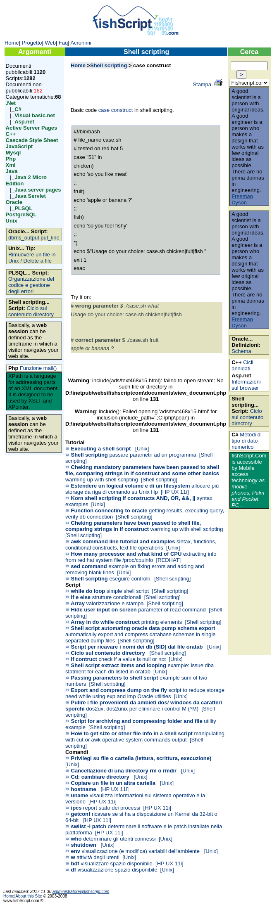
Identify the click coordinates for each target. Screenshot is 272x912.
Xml (11, 165)
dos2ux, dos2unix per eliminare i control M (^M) (142, 709)
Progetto (32, 43)
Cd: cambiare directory (100, 777)
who (76, 839)
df (73, 870)
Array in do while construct (105, 622)
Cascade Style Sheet (32, 140)
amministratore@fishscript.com (80, 891)
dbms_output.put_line (34, 238)
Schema (241, 351)
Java (12, 171)
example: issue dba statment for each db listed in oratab (139, 668)
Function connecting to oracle (109, 510)
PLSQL (23, 208)
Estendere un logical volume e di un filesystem (130, 486)
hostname (83, 789)
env (75, 851)
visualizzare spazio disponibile (117, 863)
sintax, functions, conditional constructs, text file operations (141, 544)
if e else (81, 597)
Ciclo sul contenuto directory (31, 311)
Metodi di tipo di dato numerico (246, 440)
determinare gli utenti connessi (119, 839)
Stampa (202, 84)
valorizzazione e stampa (115, 603)
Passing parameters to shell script (114, 678)
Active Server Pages (31, 128)
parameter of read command (171, 609)
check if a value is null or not (132, 659)
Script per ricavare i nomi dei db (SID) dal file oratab (137, 647)
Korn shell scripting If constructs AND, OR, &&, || (133, 498)
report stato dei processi (111, 808)
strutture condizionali (116, 597)
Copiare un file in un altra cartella (113, 783)
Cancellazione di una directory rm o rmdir (124, 771)
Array (78, 603)
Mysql (13, 152)
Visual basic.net (34, 115)
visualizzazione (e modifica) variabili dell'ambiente (141, 851)
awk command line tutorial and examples (123, 541)
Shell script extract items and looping (118, 665)
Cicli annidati (242, 365)
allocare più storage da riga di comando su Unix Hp (142, 489)
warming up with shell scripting (101, 479)
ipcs (76, 808)
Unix (11, 221)
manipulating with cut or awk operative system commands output (144, 736)
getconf (81, 814)
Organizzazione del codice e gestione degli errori (31, 285)
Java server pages (37, 190)
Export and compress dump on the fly (119, 690)
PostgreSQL (21, 214)
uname (79, 795)
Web (50, 43)
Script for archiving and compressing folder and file (137, 721)
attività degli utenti (97, 857)
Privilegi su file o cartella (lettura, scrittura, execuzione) (141, 758)
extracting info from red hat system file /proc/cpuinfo (141, 557)
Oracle (14, 202)
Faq (63, 43)
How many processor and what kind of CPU (126, 554)
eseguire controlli (130, 579)
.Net (11, 103)
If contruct (84, 659)
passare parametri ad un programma (152, 455)
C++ (11, 134)
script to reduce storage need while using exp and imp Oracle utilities (144, 693)
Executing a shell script (101, 448)
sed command (89, 566)
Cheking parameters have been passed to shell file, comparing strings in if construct (133, 526)
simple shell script (128, 591)
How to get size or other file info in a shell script (132, 733)
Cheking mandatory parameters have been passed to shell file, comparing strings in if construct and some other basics (142, 470)
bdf (75, 863)
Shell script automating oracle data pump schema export (143, 628)
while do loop (88, 591)
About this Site (29, 896)
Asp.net (24, 121)
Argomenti (34, 51)
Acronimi (80, 43)
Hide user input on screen (104, 609)
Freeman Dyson (242, 199)
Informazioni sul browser (246, 385)
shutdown (83, 845)
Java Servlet (30, 196)
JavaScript (19, 146)
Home (12, 43)
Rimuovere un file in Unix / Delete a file (31, 257)
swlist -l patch (89, 826)
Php (11, 159)
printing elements (161, 622)
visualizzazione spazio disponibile (117, 870)
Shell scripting (146, 51)
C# (17, 109)
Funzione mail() (38, 368)
